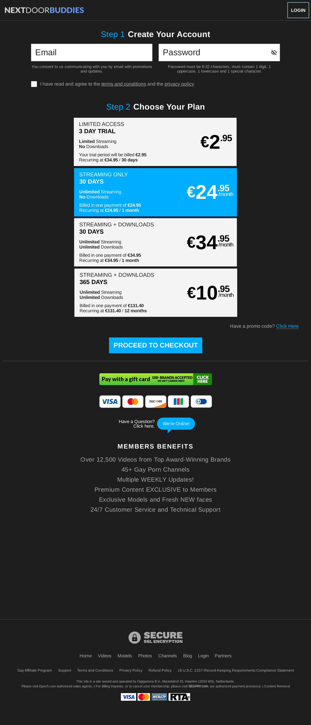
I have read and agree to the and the (117, 84)
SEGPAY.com (198, 686)
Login (298, 10)
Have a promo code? (264, 226)
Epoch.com (47, 686)
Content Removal (277, 686)
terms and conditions (123, 83)
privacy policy (179, 83)
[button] (79, 142)
